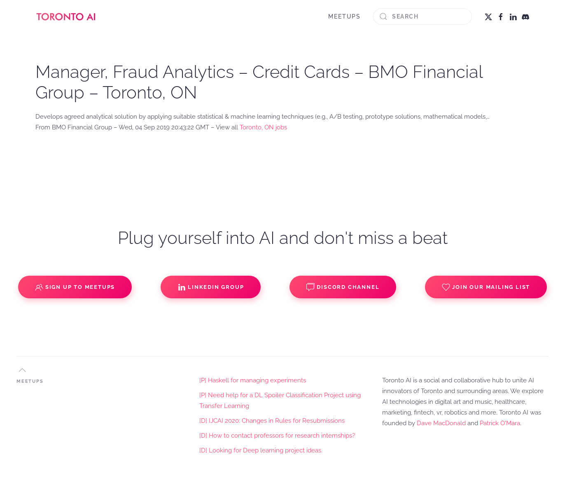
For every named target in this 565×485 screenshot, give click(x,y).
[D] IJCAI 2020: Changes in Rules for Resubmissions (272, 420)
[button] (22, 370)
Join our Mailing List (486, 287)
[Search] (422, 16)
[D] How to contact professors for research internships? (277, 435)
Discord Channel (342, 287)
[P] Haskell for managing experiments (252, 380)
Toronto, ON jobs (263, 127)
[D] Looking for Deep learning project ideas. (260, 450)
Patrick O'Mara (500, 423)
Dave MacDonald (441, 423)
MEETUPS (344, 16)
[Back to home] (66, 16)
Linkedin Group (210, 287)
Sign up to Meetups (75, 287)
